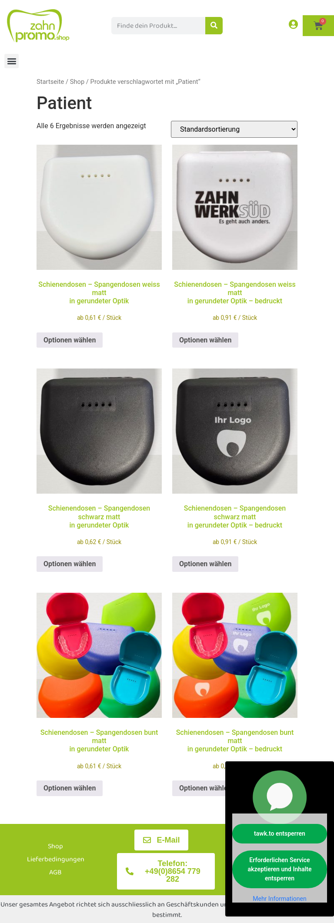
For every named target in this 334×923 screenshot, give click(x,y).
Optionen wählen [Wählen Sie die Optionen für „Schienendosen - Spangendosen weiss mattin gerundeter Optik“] (69, 340)
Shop (77, 82)
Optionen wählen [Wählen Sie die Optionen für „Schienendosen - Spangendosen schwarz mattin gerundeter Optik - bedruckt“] (205, 564)
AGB (55, 872)
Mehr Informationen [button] (279, 898)
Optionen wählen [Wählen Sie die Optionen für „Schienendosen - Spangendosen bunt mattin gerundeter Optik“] (69, 788)
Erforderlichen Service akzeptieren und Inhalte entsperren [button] (280, 869)
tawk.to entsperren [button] (279, 833)
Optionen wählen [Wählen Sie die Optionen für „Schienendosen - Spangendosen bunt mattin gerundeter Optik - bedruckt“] (205, 788)
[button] (11, 61)
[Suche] (214, 25)
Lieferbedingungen (55, 859)
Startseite (50, 82)
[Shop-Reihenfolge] (234, 129)
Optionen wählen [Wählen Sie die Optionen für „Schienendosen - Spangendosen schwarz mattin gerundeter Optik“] (69, 564)
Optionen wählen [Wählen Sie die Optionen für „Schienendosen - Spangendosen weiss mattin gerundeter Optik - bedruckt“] (205, 340)
